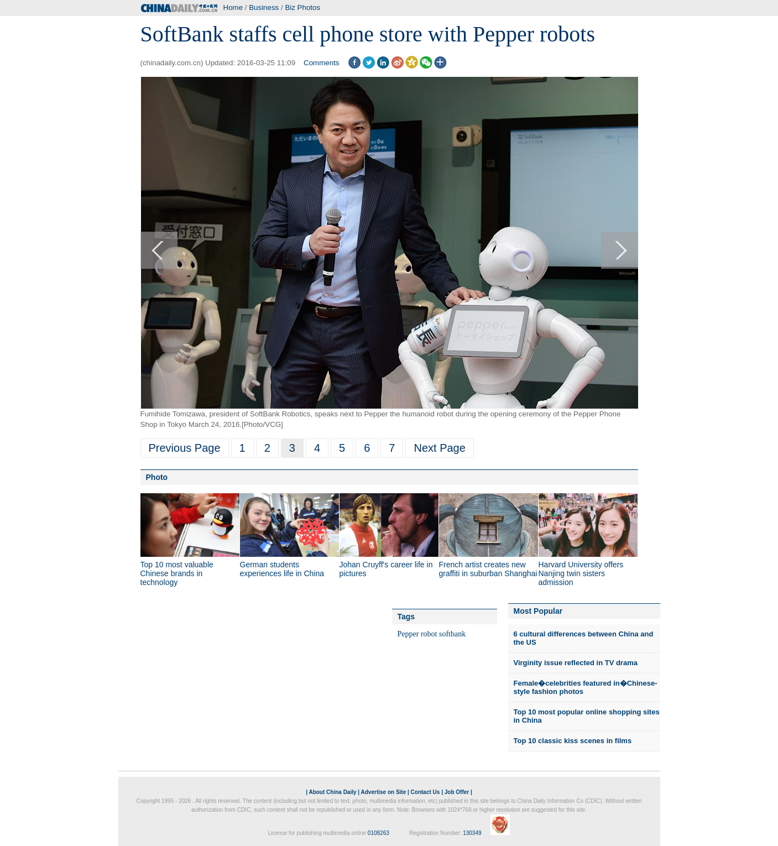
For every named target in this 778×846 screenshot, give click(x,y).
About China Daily (332, 792)
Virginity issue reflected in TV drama (576, 663)
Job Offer (457, 792)
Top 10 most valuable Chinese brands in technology (176, 573)
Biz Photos (302, 7)
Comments (321, 63)
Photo (157, 477)
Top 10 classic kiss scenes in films (573, 741)
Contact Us (425, 792)
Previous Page (185, 448)
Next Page (439, 448)
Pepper (408, 634)
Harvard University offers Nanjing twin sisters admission (581, 573)
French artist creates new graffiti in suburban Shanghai (488, 569)
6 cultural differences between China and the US (584, 638)
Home (233, 7)
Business (264, 7)
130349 (472, 833)
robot (429, 634)
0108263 (378, 833)
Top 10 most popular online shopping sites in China (587, 716)
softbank (452, 634)
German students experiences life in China (282, 569)
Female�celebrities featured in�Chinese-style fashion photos (585, 687)
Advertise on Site (383, 792)
